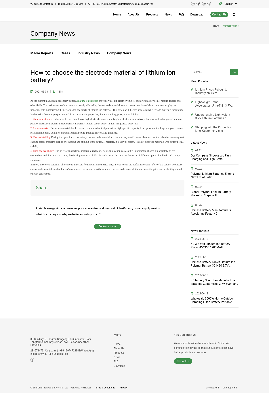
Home (117, 344)
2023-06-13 (201, 238)
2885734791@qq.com (72, 4)
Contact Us (219, 14)
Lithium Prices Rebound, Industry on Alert (211, 91)
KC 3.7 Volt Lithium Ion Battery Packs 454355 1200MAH (210, 245)
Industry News (88, 53)
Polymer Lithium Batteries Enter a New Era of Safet (212, 175)
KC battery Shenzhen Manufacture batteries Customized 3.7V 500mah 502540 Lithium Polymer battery (213, 282)
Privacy (123, 387)
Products (119, 352)
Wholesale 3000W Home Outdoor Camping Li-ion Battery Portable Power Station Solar (212, 300)
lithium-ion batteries (87, 100)
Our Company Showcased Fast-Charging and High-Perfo (211, 157)
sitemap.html (230, 387)
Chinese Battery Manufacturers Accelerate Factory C (211, 211)
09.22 (198, 150)
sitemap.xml (212, 387)
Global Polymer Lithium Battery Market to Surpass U (211, 193)
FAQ (116, 361)
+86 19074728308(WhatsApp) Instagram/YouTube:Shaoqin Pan (122, 4)
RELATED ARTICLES (80, 387)
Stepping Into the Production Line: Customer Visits (213, 129)
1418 (60, 91)
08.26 (198, 205)
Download (119, 365)
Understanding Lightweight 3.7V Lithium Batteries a (212, 116)
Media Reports (41, 53)
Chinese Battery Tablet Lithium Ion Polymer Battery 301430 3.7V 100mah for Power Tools (213, 263)
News (117, 357)
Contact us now (107, 226)
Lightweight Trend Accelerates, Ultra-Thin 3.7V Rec (213, 103)
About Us (119, 348)
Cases (65, 53)
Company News (119, 53)
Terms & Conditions (104, 387)
